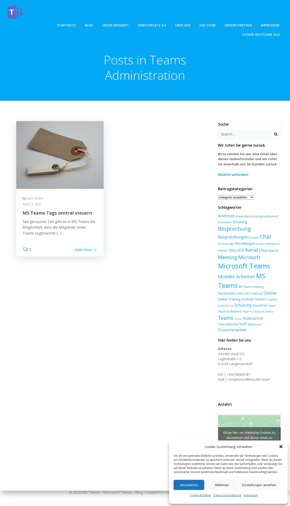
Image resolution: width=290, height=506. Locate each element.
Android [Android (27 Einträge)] (226, 216)
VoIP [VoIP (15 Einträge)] (243, 324)
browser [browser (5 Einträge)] (254, 237)
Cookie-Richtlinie (200, 495)
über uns (136, 25)
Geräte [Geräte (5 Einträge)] (259, 243)
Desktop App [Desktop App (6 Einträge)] (226, 243)
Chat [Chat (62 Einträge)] (265, 236)
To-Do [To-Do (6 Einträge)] (238, 318)
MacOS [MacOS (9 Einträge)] (274, 251)
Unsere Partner (192, 25)
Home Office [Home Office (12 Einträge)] (227, 250)
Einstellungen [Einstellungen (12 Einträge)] (245, 243)
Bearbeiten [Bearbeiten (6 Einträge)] (225, 222)
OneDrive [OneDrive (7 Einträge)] (257, 294)
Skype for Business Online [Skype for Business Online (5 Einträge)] (258, 311)
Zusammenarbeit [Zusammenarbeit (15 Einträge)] (232, 329)
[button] (281, 446)
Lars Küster (35, 199)
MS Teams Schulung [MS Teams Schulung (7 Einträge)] (251, 287)
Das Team (161, 25)
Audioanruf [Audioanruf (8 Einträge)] (270, 216)
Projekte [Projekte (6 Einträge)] (271, 299)
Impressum (251, 495)
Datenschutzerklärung (227, 495)
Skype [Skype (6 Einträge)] (272, 305)
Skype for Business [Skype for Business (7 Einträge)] (230, 311)
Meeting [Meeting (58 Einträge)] (227, 257)
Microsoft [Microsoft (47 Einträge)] (249, 257)
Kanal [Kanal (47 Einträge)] (251, 250)
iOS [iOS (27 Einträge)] (241, 250)
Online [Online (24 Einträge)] (270, 293)
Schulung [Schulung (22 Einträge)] (243, 305)
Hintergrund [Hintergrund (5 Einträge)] (272, 243)
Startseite (20, 25)
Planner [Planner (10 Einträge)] (259, 299)
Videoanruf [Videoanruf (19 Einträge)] (253, 318)
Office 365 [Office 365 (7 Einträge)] (243, 294)
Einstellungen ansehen (259, 485)
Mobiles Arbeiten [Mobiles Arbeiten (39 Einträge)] (236, 277)
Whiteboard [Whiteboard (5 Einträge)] (255, 324)
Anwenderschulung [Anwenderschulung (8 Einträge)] (248, 216)
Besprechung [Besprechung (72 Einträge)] (234, 228)
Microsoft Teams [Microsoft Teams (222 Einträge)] (244, 266)
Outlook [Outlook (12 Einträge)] (247, 299)
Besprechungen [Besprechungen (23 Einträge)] (233, 237)
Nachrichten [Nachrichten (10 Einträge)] (227, 293)
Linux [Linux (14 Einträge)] (263, 250)
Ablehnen (222, 485)
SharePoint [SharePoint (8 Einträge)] (260, 306)
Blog (43, 25)
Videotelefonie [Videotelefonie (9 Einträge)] (228, 324)
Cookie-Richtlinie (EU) (260, 25)
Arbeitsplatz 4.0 (106, 25)
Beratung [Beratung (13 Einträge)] (240, 222)
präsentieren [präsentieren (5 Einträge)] (226, 305)
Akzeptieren (189, 485)
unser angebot (69, 25)
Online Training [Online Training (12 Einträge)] (229, 299)
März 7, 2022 (32, 204)
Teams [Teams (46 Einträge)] (225, 317)
